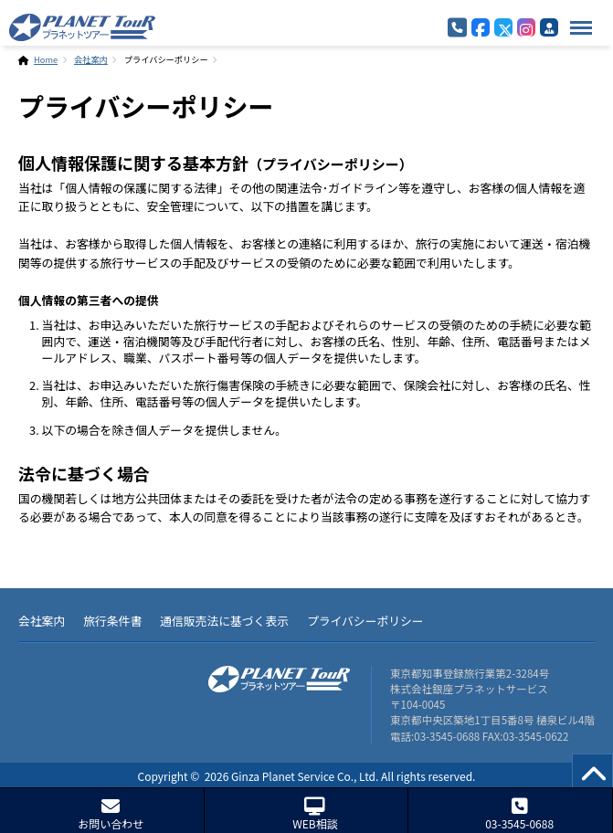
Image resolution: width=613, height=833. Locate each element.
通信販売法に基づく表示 (224, 620)
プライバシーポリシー (365, 620)
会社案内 (91, 59)
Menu (576, 18)
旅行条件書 (112, 620)
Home (46, 59)
